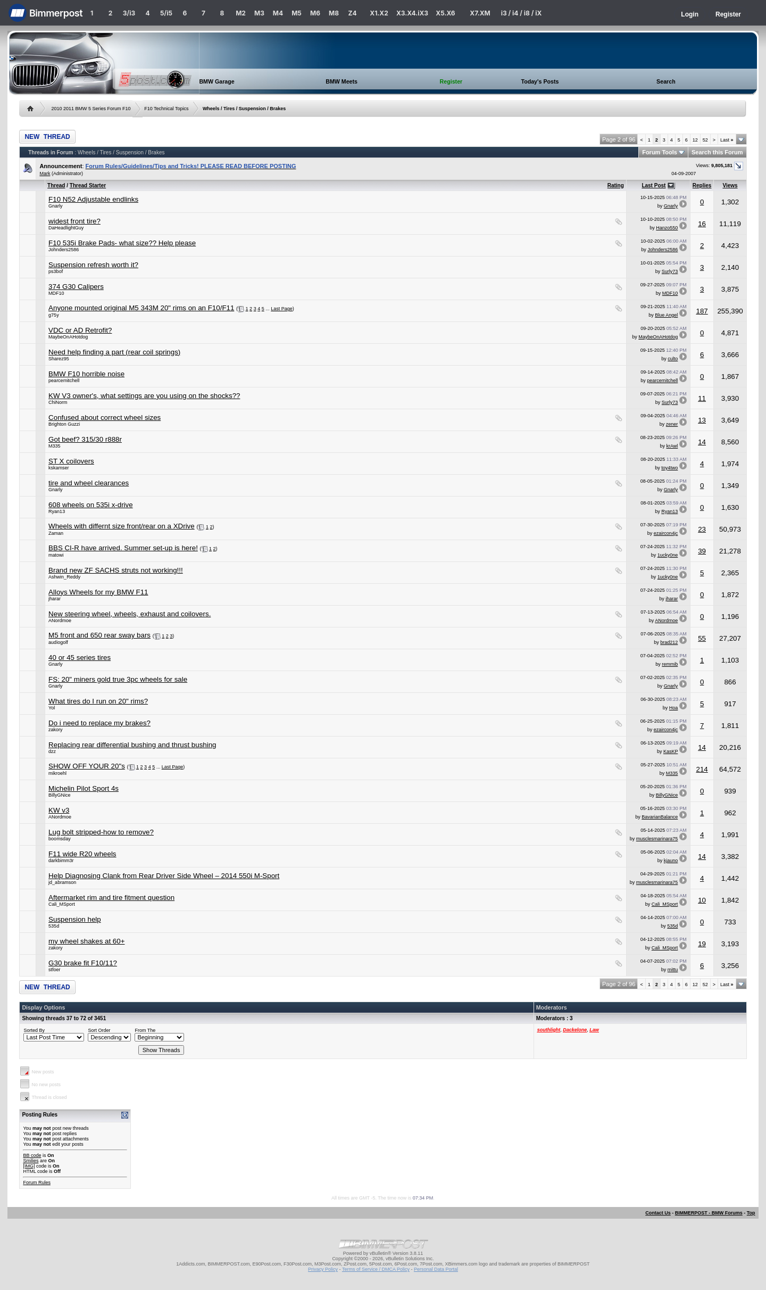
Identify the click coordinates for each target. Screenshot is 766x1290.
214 (701, 769)
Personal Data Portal (436, 1269)
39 (702, 551)
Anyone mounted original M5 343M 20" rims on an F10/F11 (141, 308)
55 (702, 638)
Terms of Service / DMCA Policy (376, 1269)
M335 (54, 446)
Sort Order (99, 1030)
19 (702, 944)
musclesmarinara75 (657, 838)
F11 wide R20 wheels (82, 854)
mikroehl (57, 773)
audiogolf (58, 642)
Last (727, 140)
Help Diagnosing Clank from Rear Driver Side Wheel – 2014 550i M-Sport (163, 876)
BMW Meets (341, 81)
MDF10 (56, 293)
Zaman (55, 533)
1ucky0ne (667, 555)
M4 (278, 13)
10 (702, 900)
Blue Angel (666, 315)
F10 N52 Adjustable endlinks (93, 199)
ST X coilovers (71, 461)
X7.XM (480, 13)
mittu (673, 969)
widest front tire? (74, 221)
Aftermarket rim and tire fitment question (111, 898)
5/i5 (166, 13)
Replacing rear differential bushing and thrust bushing (132, 745)
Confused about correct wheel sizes (104, 417)
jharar (54, 598)
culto (673, 358)
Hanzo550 (667, 227)
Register (728, 14)
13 (702, 420)
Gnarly (55, 206)
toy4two (669, 467)
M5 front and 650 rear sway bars (99, 635)
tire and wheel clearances (88, 483)
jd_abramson (62, 882)
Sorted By (34, 1030)
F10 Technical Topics (166, 108)
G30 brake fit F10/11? (82, 963)
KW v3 (58, 810)
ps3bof (55, 271)
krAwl (672, 446)
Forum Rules (37, 1182)
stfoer (54, 969)
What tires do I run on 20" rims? (98, 701)
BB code (32, 1155)
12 (695, 140)
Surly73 (670, 271)
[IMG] (29, 1166)
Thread (56, 185)
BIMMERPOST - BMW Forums (709, 1212)
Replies (702, 185)
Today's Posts (540, 81)
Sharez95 (58, 358)
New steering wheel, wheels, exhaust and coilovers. (129, 614)
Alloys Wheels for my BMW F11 (98, 592)
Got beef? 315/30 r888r (85, 439)
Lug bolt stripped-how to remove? (101, 832)
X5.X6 (445, 13)
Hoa (673, 707)
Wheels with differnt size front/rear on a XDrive (121, 526)
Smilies (30, 1160)
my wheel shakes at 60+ (86, 941)
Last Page (282, 308)
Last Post (653, 185)
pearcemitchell (63, 380)
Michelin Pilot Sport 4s (83, 788)
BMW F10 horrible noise (86, 374)
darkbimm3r (61, 860)
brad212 (669, 642)
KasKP (670, 751)
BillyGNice (59, 795)
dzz (52, 751)
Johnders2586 (63, 249)
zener (672, 424)
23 (702, 529)
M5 (297, 13)
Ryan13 (56, 511)
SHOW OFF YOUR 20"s (86, 766)
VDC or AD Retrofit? (80, 330)
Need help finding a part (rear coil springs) (114, 352)
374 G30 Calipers (76, 287)
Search (666, 81)
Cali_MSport (61, 904)
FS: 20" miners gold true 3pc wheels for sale (117, 679)
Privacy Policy (323, 1269)
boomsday (59, 838)
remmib (670, 664)
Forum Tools (659, 152)
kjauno (671, 860)
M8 (334, 13)
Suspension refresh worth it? (93, 265)
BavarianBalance (660, 817)
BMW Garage (216, 81)
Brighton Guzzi (64, 424)
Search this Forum (717, 152)
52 (705, 140)
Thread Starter (88, 185)
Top (751, 1212)
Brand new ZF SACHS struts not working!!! (115, 570)
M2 (241, 13)
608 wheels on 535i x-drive (90, 505)
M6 (315, 13)
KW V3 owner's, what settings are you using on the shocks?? (144, 396)
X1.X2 (379, 13)
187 (701, 311)
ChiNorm (58, 402)
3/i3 (129, 13)
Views (729, 185)
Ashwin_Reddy (64, 577)
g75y (53, 315)
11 (702, 398)
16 (702, 224)
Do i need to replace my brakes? (99, 723)
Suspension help (74, 919)
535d (53, 926)
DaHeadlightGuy (66, 227)
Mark (44, 173)
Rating (615, 185)
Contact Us (658, 1212)
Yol (51, 707)
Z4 (352, 13)
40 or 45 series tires (79, 657)
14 (702, 442)
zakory (55, 729)
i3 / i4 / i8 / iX (521, 13)
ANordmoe (59, 620)
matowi (56, 555)
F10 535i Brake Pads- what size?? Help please (122, 243)
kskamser (58, 467)
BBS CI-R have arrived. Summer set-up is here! (123, 548)
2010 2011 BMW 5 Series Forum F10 (90, 108)
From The (145, 1030)
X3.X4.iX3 (412, 13)
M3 (259, 13)
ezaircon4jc (666, 533)
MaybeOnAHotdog (68, 337)
